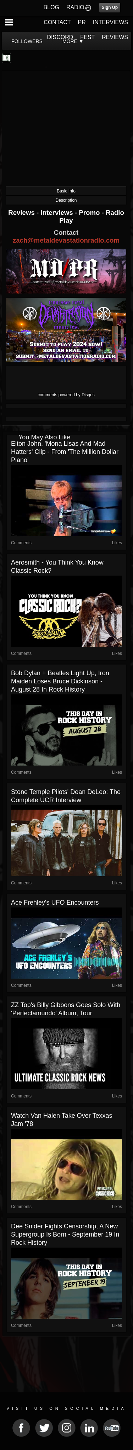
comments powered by (66, 394)
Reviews (22, 212)
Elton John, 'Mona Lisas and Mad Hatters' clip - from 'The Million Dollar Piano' (64, 452)
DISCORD (60, 37)
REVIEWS (115, 37)
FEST (87, 37)
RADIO (75, 7)
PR (81, 22)
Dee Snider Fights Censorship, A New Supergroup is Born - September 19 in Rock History (65, 1234)
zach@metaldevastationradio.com (66, 240)
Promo (90, 212)
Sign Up (110, 7)
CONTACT (57, 22)
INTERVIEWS (110, 22)
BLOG (51, 7)
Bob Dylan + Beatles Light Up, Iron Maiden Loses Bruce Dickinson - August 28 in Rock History (60, 681)
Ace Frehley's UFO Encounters (55, 902)
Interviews (57, 212)
